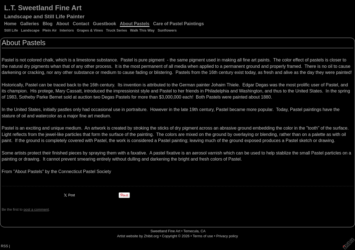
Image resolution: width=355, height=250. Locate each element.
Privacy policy (227, 236)
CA (203, 231)
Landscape (30, 30)
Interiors (67, 30)
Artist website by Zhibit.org (138, 236)
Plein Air (49, 30)
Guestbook (104, 23)
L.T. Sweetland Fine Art (43, 8)
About (62, 23)
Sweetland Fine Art (165, 231)
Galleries (29, 23)
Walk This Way (142, 30)
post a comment (36, 209)
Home (10, 23)
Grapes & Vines (90, 30)
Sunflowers (167, 30)
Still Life (11, 30)
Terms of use (203, 236)
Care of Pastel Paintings (178, 23)
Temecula (191, 231)
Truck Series (116, 30)
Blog (48, 23)
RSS (4, 246)
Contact (81, 23)
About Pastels (134, 23)
